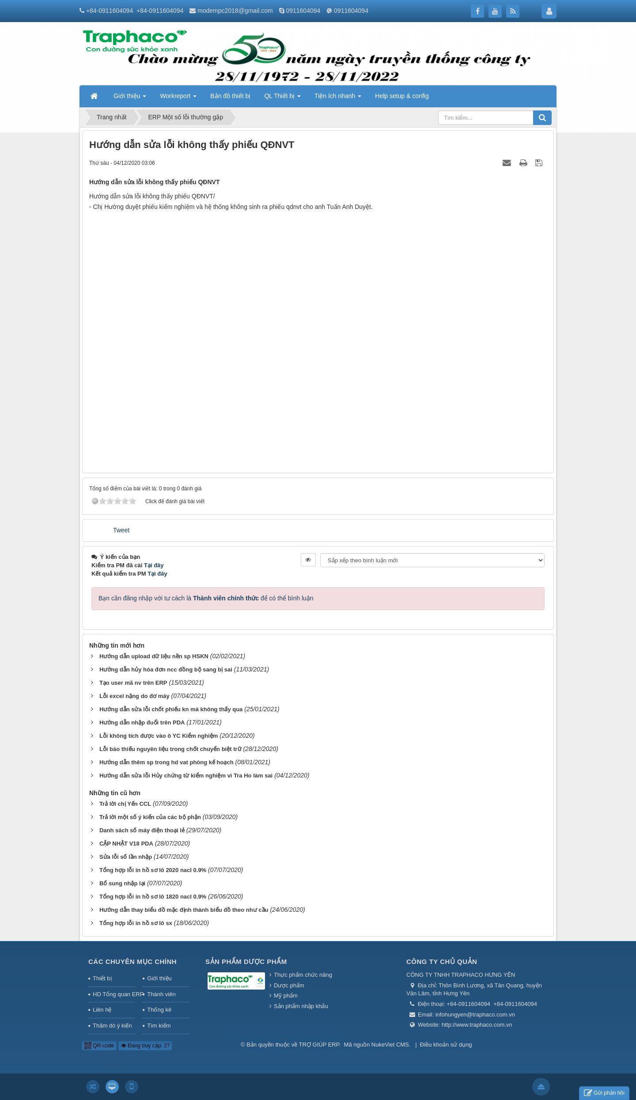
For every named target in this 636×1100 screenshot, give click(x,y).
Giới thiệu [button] (130, 98)
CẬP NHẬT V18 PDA (126, 843)
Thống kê (159, 1009)
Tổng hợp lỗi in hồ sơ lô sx (135, 923)
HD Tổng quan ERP (114, 994)
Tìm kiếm (158, 1025)
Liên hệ (102, 1009)
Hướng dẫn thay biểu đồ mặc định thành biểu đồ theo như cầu (184, 910)
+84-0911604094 (109, 10)
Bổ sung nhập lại (122, 883)
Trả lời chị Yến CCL (125, 803)
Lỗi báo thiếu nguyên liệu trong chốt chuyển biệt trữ (170, 749)
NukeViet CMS (390, 1044)
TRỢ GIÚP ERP (319, 1044)
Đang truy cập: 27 (145, 1046)
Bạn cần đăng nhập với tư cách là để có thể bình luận (206, 598)
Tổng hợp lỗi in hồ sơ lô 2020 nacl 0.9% (152, 870)
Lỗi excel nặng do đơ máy (134, 696)
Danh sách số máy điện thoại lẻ (142, 830)
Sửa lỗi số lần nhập (125, 856)
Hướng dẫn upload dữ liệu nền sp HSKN (153, 656)
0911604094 (303, 10)
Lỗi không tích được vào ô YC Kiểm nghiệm (158, 735)
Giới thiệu (159, 978)
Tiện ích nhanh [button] (337, 98)
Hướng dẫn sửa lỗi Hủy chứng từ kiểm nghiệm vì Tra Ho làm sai (186, 775)
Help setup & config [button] (401, 95)
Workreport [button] (178, 98)
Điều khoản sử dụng (446, 1044)
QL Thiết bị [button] (282, 98)
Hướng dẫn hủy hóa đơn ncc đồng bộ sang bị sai (165, 669)
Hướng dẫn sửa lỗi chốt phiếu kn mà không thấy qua (170, 709)
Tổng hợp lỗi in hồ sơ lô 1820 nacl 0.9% (152, 896)
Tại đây (154, 565)
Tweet (121, 530)
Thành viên (161, 994)
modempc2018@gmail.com (235, 10)
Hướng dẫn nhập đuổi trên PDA (142, 722)
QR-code (99, 1046)
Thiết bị (102, 978)
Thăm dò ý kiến (112, 1025)
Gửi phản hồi (604, 1093)
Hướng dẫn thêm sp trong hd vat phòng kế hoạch (166, 762)
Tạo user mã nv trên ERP (133, 682)
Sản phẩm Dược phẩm (246, 961)
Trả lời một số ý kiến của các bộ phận (150, 817)
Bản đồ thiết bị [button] (230, 95)
